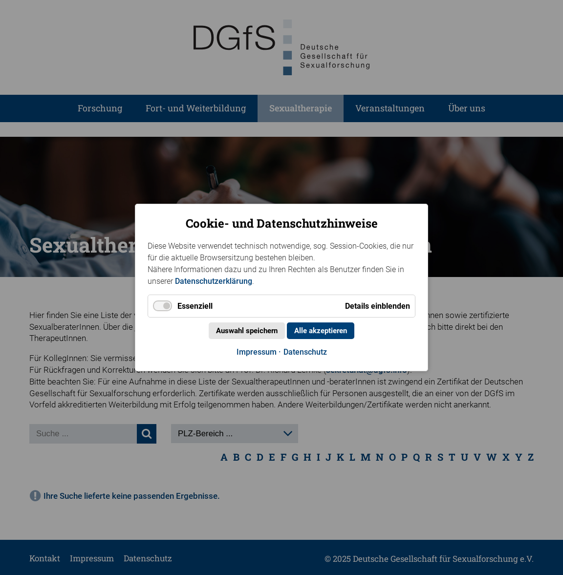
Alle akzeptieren (320, 330)
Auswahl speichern (247, 330)
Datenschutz (305, 352)
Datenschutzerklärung (213, 281)
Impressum (257, 352)
